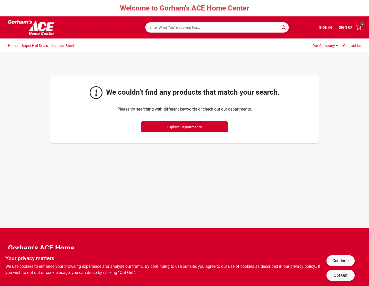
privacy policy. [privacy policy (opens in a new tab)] (303, 266)
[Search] (284, 27)
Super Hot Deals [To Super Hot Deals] (35, 46)
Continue (340, 260)
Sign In (325, 27)
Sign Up (346, 27)
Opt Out (340, 275)
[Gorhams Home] (31, 27)
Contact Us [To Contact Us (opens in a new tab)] (352, 46)
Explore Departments (184, 127)
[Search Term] (217, 27)
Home (13, 46)
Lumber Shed (63, 46)
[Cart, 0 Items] (358, 27)
